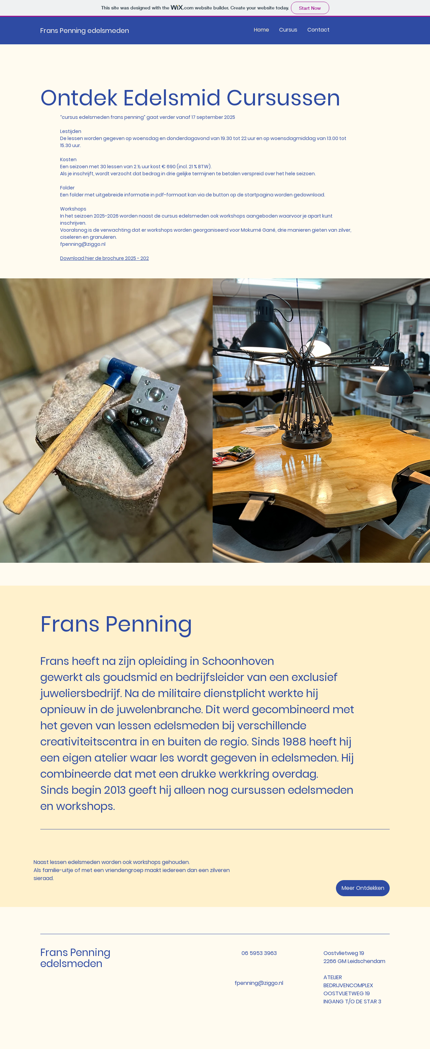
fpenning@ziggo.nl (82, 244)
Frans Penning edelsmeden (84, 30)
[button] (363, 888)
